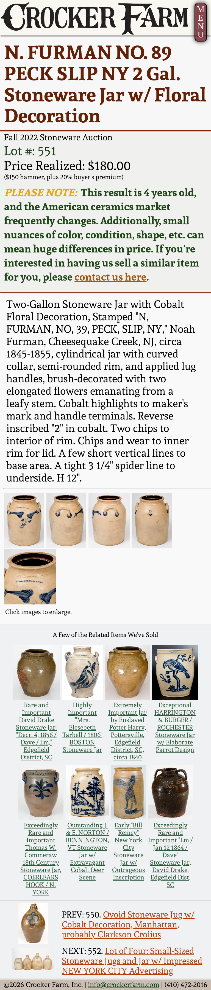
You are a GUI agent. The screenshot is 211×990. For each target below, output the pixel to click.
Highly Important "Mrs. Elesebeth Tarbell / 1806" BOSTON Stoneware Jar (82, 727)
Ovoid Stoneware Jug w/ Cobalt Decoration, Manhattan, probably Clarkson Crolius (128, 924)
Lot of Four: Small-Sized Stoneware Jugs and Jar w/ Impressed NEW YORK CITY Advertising (132, 961)
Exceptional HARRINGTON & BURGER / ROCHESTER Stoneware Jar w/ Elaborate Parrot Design (175, 727)
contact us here (110, 277)
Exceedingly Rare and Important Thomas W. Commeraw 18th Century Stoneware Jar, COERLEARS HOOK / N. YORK (40, 858)
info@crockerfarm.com (123, 984)
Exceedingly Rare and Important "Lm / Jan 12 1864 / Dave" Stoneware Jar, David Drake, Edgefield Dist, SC (170, 854)
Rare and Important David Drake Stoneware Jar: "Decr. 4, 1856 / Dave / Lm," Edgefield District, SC (36, 731)
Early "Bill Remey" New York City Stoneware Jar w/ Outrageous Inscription (128, 851)
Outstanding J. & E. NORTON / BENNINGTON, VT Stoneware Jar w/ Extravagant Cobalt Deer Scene (87, 851)
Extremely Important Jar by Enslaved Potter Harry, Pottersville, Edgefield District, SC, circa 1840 (127, 731)
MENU (200, 22)
